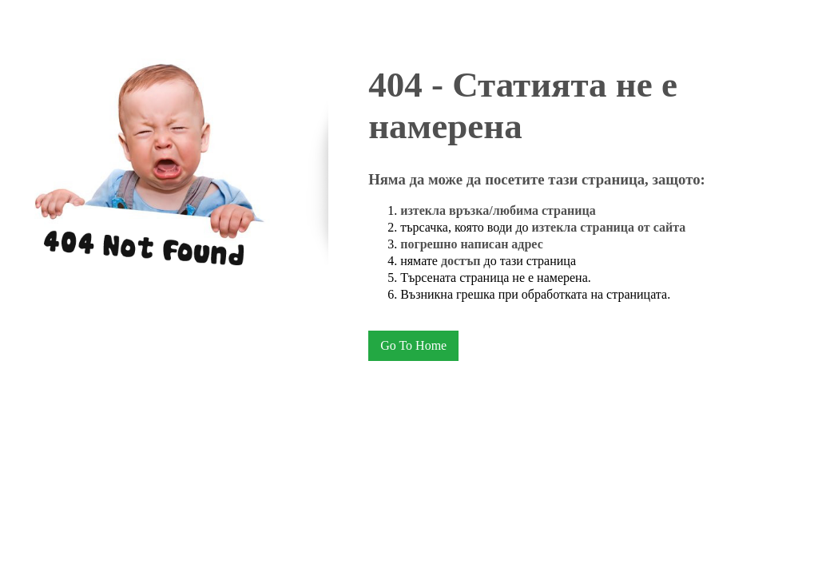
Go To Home (413, 345)
